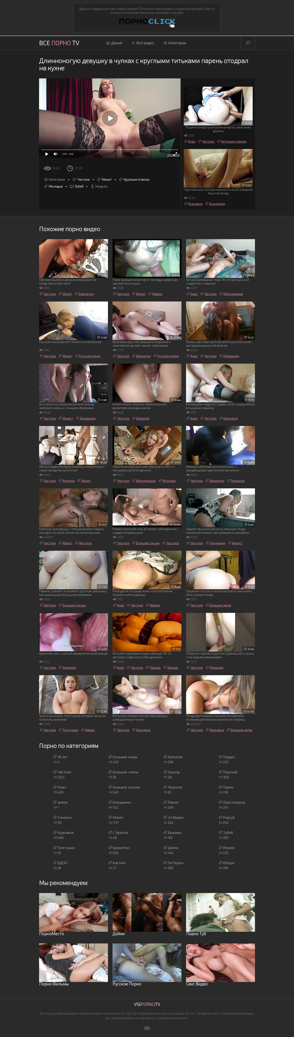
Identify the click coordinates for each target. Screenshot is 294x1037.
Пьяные (153, 668)
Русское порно (87, 356)
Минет (104, 179)
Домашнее (229, 356)
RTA (147, 1028)
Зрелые (170, 668)
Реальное (235, 481)
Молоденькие (231, 294)
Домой (114, 43)
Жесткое (83, 543)
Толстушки (68, 730)
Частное (81, 179)
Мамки (155, 294)
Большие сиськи (145, 543)
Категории (174, 43)
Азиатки (66, 481)
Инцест (65, 418)
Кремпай (140, 418)
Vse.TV (147, 1004)
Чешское (170, 543)
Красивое (193, 204)
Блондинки (215, 204)
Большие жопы (218, 605)
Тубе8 (76, 186)
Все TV (59, 42)
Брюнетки (83, 294)
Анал (189, 141)
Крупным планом (134, 179)
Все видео (142, 43)
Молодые (53, 186)
